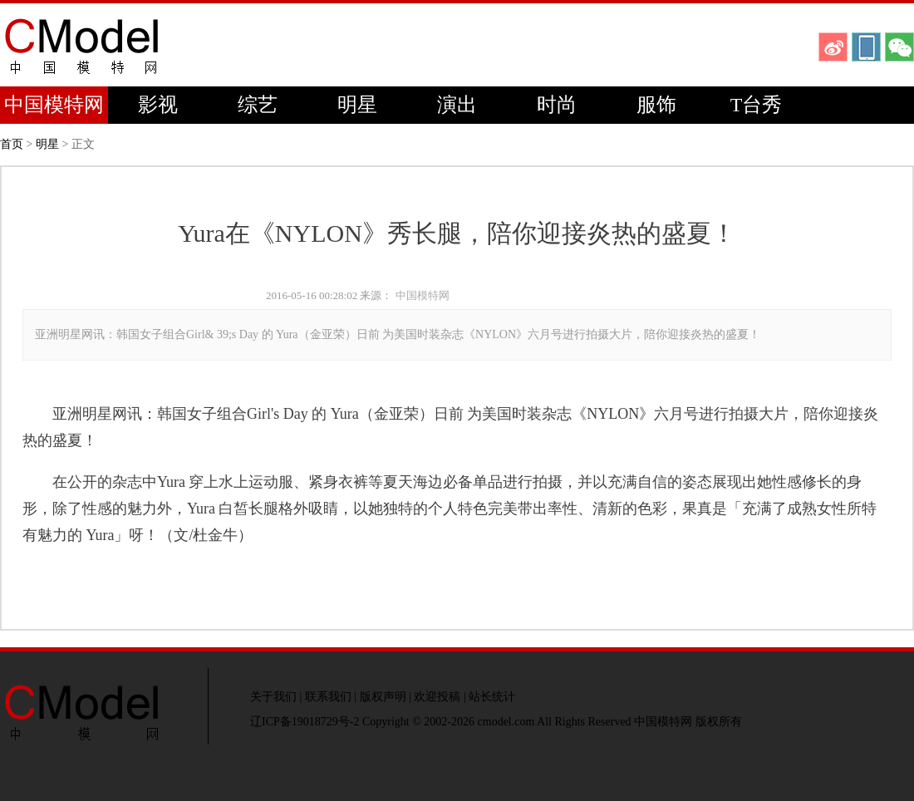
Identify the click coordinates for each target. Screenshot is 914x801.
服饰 (656, 104)
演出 (457, 104)
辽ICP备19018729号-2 (304, 721)
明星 (357, 104)
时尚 (557, 104)
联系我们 (328, 696)
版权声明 (383, 696)
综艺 (258, 104)
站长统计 (492, 696)
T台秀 (756, 104)
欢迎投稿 (437, 696)
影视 (158, 104)
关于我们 (273, 696)
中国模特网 (54, 104)
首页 (11, 144)
